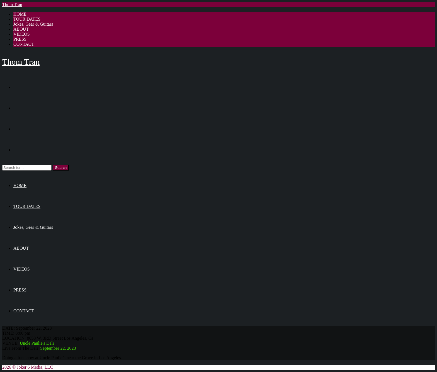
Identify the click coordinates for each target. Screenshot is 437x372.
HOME (19, 14)
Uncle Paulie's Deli (37, 343)
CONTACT (23, 44)
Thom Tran (12, 4)
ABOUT (21, 29)
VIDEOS (21, 34)
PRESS (19, 39)
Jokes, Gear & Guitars (33, 24)
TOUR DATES (26, 19)
